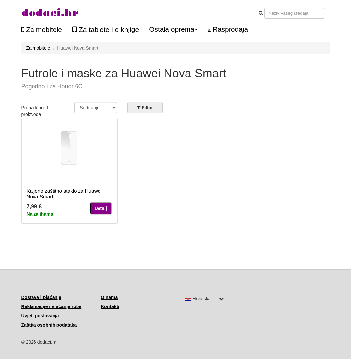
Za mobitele (41, 29)
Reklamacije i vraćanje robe (51, 306)
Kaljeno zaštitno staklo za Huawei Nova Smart (64, 193)
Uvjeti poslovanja (40, 315)
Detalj (101, 208)
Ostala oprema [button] (173, 29)
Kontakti (110, 306)
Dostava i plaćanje (41, 297)
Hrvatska (198, 298)
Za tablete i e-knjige (105, 29)
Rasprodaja (228, 29)
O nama (109, 297)
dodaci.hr (50, 13)
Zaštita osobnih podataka (49, 324)
